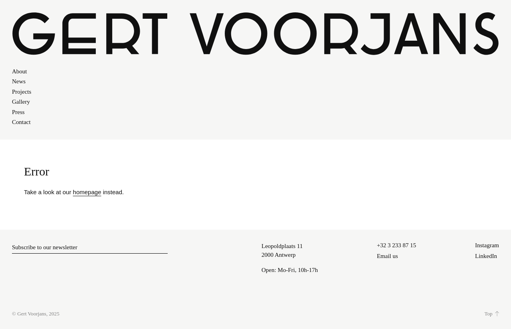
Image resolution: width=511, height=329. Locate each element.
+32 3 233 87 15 (396, 245)
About (19, 71)
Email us (387, 256)
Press (18, 112)
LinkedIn (486, 256)
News (19, 81)
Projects (21, 92)
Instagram (487, 245)
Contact (21, 122)
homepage (87, 192)
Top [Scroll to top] (488, 314)
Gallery (21, 102)
